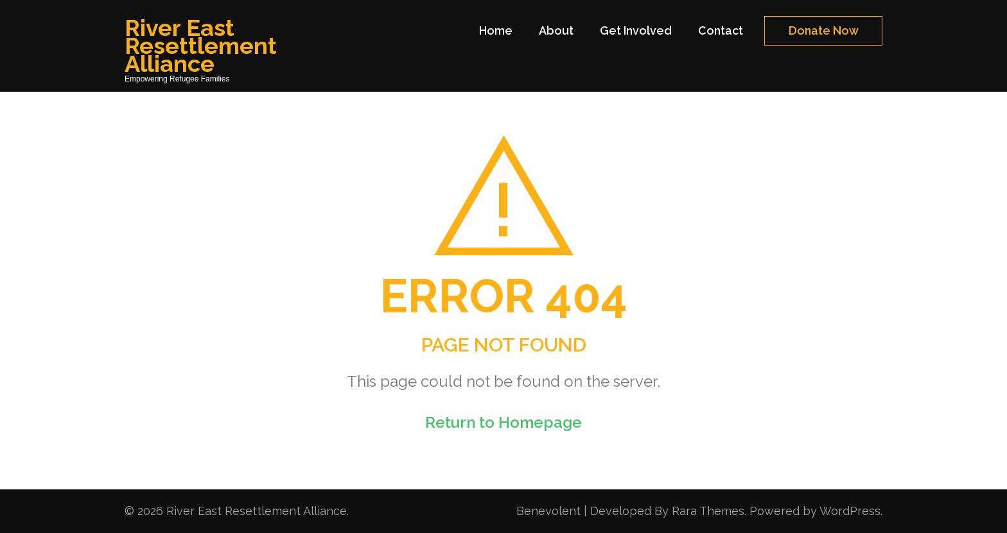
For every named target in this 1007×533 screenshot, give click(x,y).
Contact (720, 30)
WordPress (849, 511)
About (556, 30)
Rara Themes (708, 511)
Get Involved (636, 30)
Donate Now (824, 30)
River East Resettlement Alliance (201, 45)
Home (495, 30)
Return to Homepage (503, 422)
